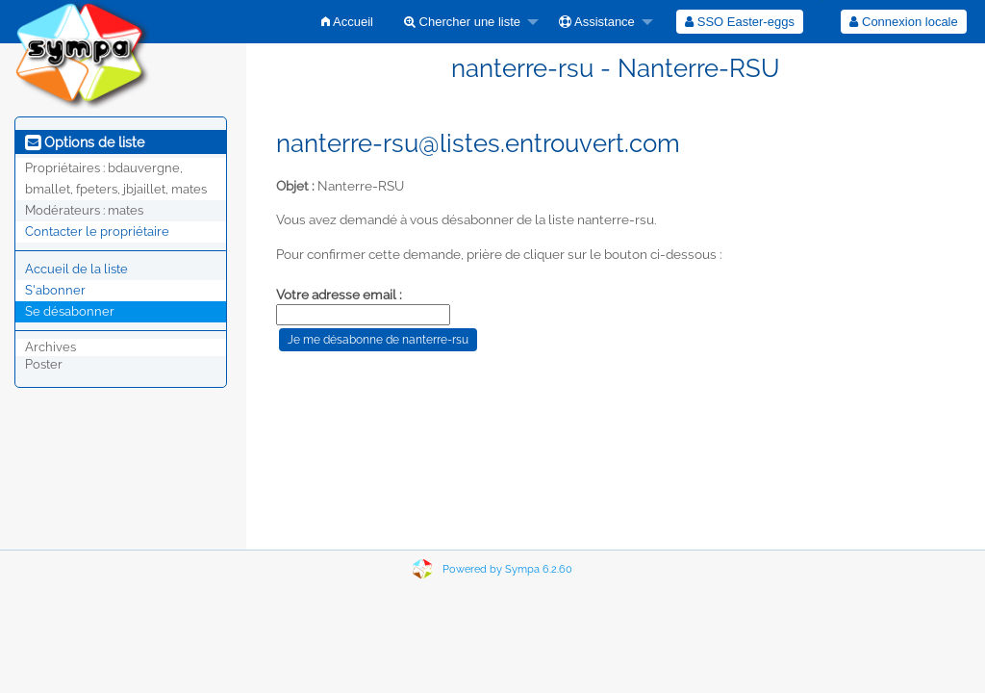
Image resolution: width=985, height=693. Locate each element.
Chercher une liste (462, 21)
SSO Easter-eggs (740, 21)
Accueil (347, 21)
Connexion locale (903, 21)
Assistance (597, 21)
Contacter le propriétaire (97, 231)
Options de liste (84, 142)
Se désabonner (69, 311)
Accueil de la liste (76, 269)
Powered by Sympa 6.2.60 (507, 569)
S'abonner (55, 290)
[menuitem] (347, 21)
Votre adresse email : (339, 294)
